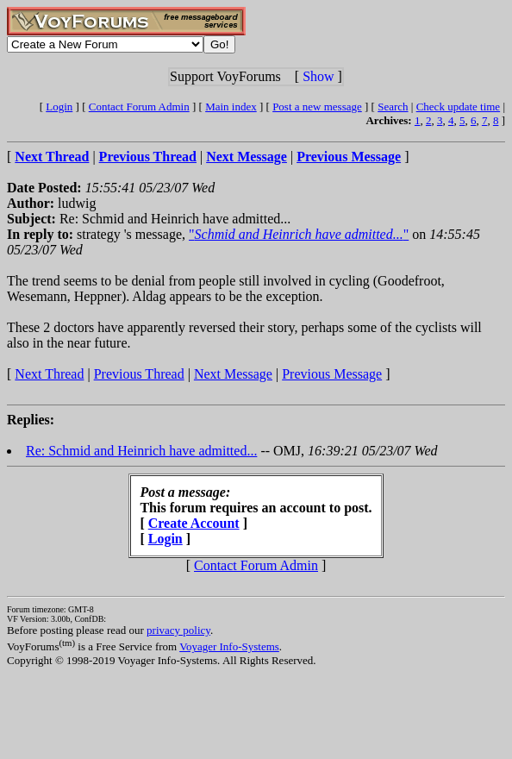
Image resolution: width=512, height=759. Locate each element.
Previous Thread (139, 374)
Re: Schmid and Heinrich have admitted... (141, 450)
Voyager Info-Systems (229, 646)
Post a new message (317, 106)
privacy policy (178, 630)
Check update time (458, 106)
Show (318, 76)
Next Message (233, 374)
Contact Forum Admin (139, 106)
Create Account (194, 523)
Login (59, 106)
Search (393, 106)
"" (299, 234)
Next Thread (49, 374)
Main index (231, 106)
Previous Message (332, 374)
